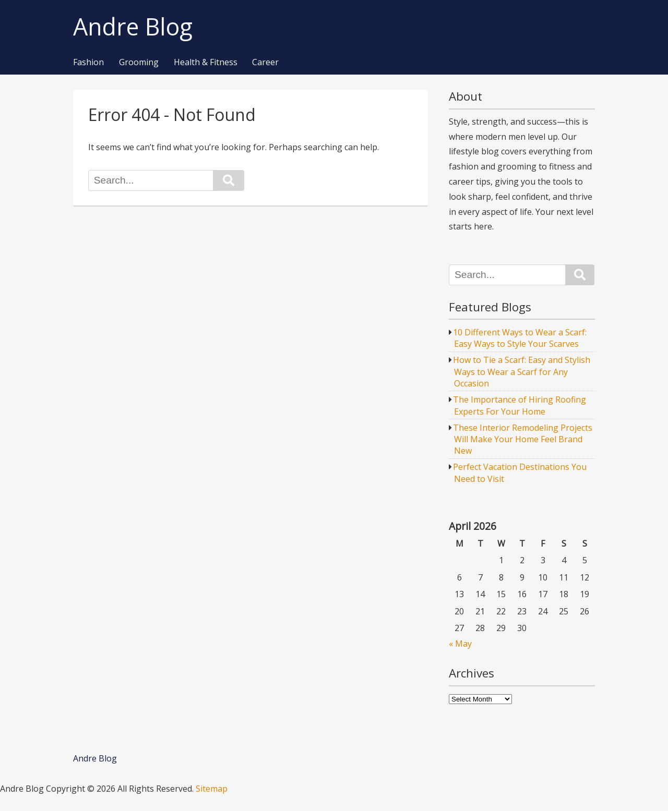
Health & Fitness (205, 62)
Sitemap (212, 788)
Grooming (139, 62)
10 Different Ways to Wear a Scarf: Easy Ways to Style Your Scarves (520, 337)
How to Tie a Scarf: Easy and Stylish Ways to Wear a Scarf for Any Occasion (521, 371)
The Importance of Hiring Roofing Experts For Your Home (519, 405)
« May (460, 643)
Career (265, 62)
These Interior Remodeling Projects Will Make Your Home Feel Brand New (522, 439)
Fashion (88, 62)
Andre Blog (133, 27)
